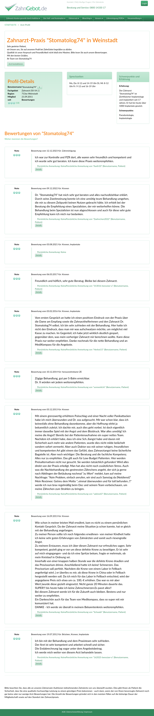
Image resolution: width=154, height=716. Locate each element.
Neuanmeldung (134, 18)
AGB (63, 712)
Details (39, 169)
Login (144, 3)
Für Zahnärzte (98, 2)
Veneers (99, 18)
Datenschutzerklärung (74, 712)
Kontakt (70, 2)
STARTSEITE (10, 24)
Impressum (88, 712)
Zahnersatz (74, 18)
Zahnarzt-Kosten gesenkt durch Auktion (23, 18)
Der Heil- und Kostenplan (54, 18)
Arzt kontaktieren (16, 64)
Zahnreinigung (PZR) (115, 18)
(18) (13, 102)
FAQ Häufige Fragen (83, 2)
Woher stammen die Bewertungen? (21, 139)
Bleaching (87, 18)
